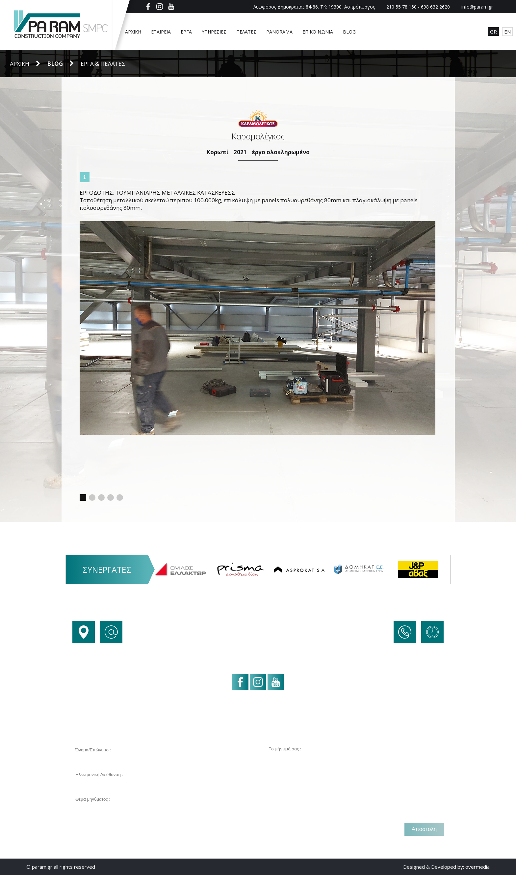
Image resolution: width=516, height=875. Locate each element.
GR (493, 31)
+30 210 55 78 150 (422, 650)
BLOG (55, 63)
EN (507, 31)
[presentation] (122, 829)
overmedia (477, 866)
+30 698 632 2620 (422, 661)
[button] (83, 497)
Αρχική (19, 63)
